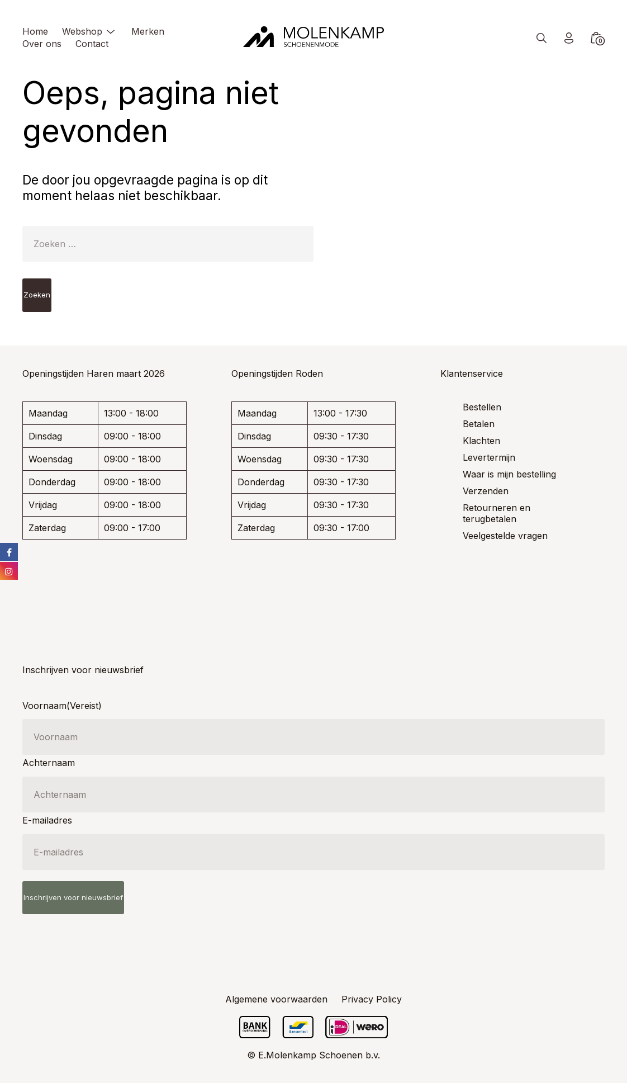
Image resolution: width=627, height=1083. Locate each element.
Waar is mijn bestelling (509, 474)
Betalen (479, 423)
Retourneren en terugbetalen (496, 513)
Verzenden (486, 490)
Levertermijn (489, 457)
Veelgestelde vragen (505, 535)
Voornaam (62, 705)
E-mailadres (47, 820)
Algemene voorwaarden (276, 999)
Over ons (41, 43)
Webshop (82, 31)
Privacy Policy (371, 999)
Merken (147, 31)
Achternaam (48, 762)
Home (35, 31)
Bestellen (482, 407)
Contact (91, 43)
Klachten (481, 440)
